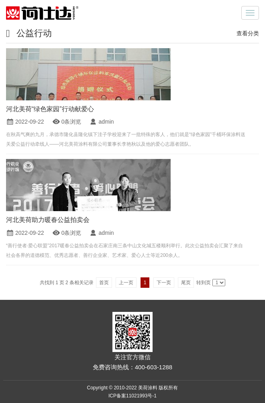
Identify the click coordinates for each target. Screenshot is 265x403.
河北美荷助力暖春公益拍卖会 (48, 219)
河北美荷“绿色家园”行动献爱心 (50, 109)
